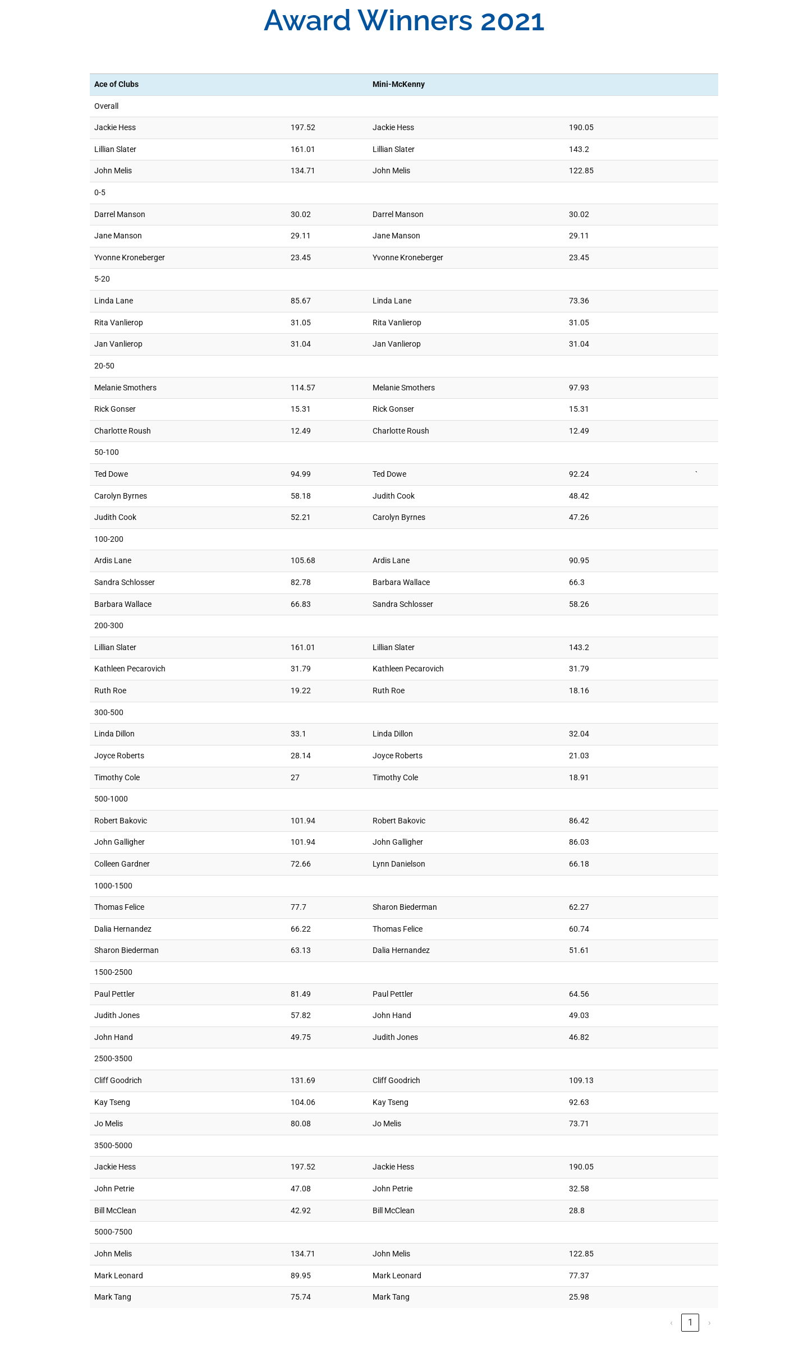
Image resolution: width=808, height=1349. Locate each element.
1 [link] (690, 1322)
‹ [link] (671, 1322)
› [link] (709, 1322)
